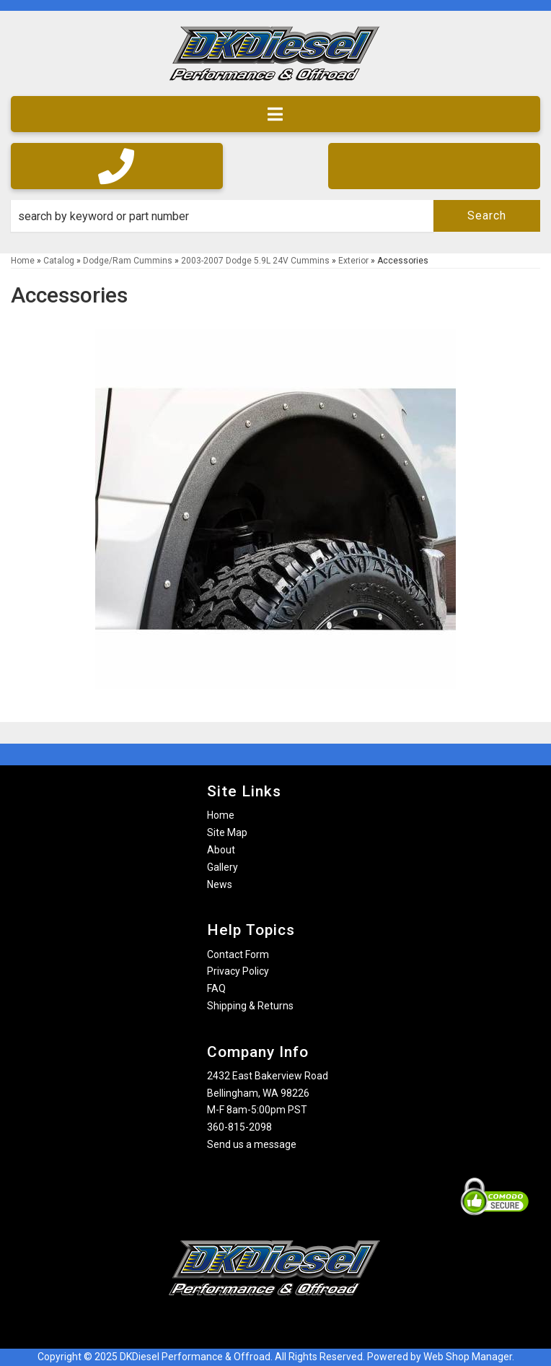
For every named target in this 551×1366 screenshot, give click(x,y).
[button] (275, 216)
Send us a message (251, 1144)
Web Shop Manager (467, 1356)
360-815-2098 (239, 1127)
